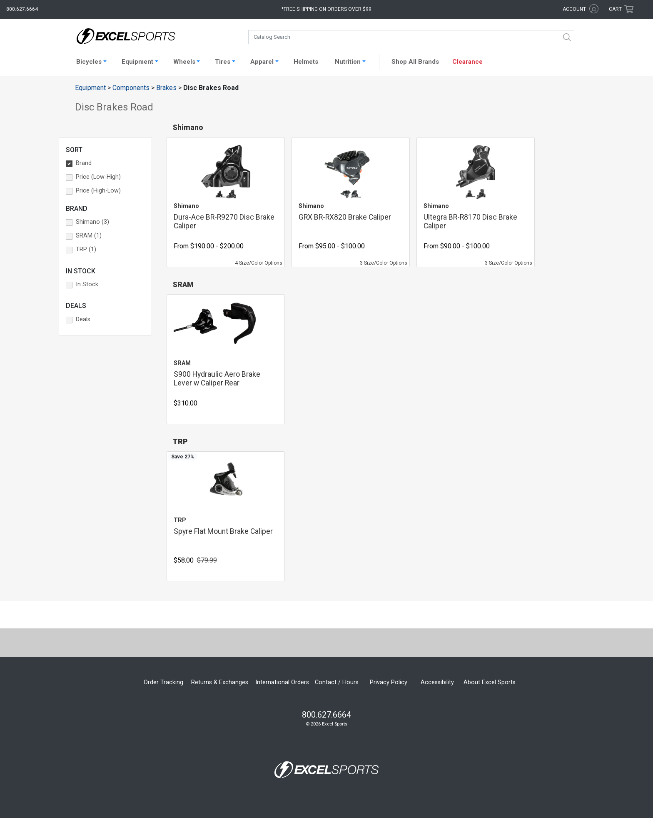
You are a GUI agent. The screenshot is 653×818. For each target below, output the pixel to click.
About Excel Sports (490, 682)
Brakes (166, 88)
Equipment (90, 88)
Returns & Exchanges (219, 682)
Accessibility (437, 682)
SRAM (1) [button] (89, 235)
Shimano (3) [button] (92, 221)
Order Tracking (163, 682)
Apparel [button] (262, 61)
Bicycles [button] (89, 61)
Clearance (467, 61)
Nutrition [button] (348, 61)
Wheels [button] (184, 61)
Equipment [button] (137, 61)
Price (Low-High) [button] (98, 176)
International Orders (282, 682)
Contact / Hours (337, 682)
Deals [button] (83, 319)
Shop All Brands (415, 61)
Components (131, 88)
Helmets (306, 61)
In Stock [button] (87, 284)
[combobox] (411, 37)
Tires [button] (222, 61)
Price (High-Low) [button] (98, 190)
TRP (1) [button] (86, 249)
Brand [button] (84, 163)
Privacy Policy (388, 682)
